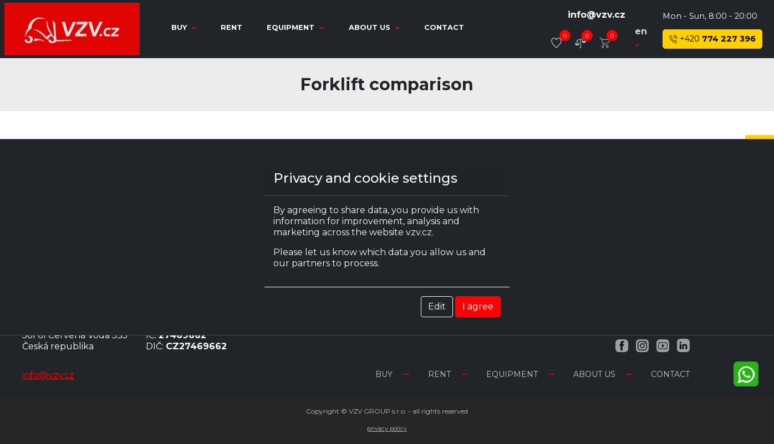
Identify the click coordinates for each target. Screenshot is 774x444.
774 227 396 (712, 39)
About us (375, 27)
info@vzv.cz (596, 14)
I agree (477, 306)
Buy (184, 27)
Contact (444, 27)
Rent (233, 27)
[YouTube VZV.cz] (662, 345)
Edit (437, 306)
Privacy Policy (387, 428)
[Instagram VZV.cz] (642, 345)
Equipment (296, 27)
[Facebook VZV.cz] (621, 345)
